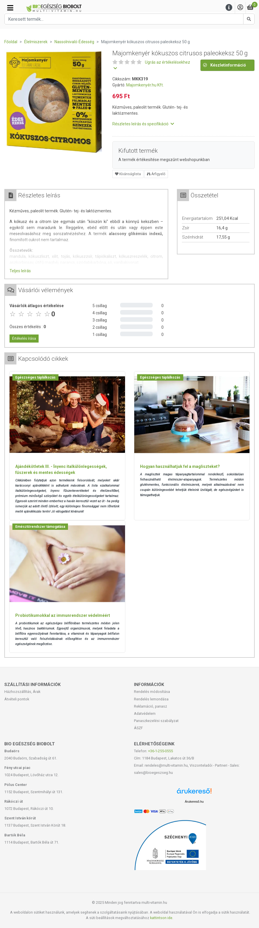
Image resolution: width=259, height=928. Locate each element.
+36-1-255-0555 (160, 751)
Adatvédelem (145, 713)
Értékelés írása (24, 339)
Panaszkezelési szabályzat (156, 721)
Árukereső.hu (194, 801)
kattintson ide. (161, 918)
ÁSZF (138, 728)
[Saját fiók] (240, 8)
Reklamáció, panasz (150, 706)
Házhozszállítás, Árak (22, 691)
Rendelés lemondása (151, 699)
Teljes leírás (20, 271)
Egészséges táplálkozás (35, 377)
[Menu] (229, 7)
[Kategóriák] (10, 7)
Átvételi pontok (16, 699)
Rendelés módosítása (152, 691)
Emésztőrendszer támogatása (40, 527)
